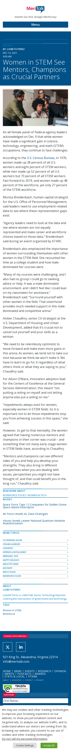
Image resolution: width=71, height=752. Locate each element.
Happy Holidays (11, 560)
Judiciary (7, 568)
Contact (29, 680)
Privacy (40, 680)
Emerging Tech (10, 556)
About (6, 680)
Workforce (9, 614)
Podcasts (24, 674)
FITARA (32, 676)
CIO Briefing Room (12, 540)
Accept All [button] (49, 745)
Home (7, 671)
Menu (35, 25)
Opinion (60, 671)
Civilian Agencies (11, 544)
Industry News (11, 564)
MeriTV (9, 674)
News (18, 671)
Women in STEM (12, 610)
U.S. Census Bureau (41, 158)
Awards (40, 674)
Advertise (17, 680)
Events (30, 671)
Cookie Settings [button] (25, 745)
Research (44, 671)
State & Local (15, 676)
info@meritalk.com (16, 661)
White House (9, 572)
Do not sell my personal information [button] (24, 739)
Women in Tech (37, 495)
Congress (8, 548)
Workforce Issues (14, 495)
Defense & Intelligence (14, 552)
